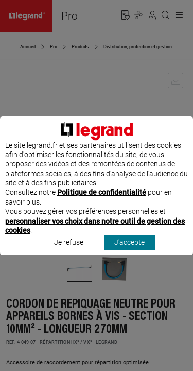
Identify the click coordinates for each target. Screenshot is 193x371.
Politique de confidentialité (101, 202)
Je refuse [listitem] (68, 252)
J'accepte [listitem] (129, 252)
